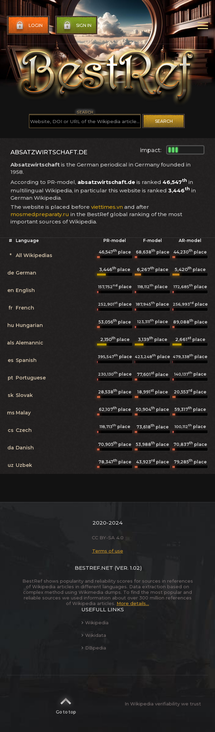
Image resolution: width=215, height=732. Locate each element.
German (26, 273)
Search (164, 121)
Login (29, 25)
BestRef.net (94, 567)
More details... (133, 603)
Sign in (76, 25)
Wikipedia (95, 622)
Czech (24, 430)
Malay (23, 413)
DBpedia (93, 648)
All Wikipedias (34, 255)
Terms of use (107, 551)
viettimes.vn (107, 207)
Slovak (24, 395)
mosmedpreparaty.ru (39, 214)
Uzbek (24, 465)
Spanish (26, 360)
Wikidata (93, 635)
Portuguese (31, 378)
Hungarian (29, 325)
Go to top (65, 704)
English (25, 290)
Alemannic (29, 343)
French (25, 308)
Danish (25, 448)
